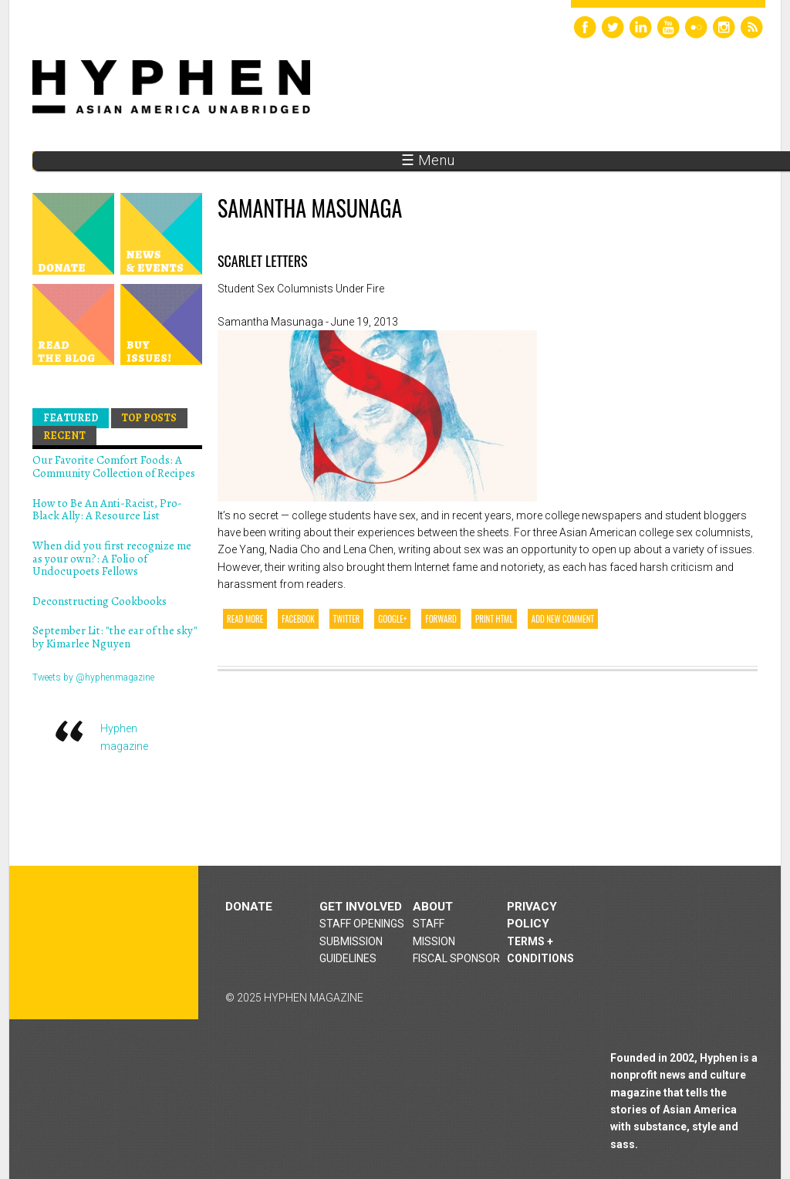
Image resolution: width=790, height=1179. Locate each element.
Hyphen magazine (104, 942)
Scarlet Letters (263, 261)
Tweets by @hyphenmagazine (93, 677)
